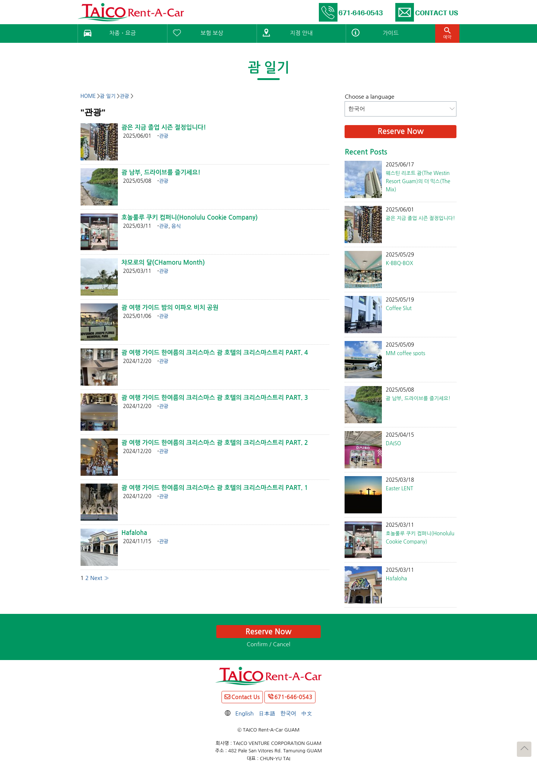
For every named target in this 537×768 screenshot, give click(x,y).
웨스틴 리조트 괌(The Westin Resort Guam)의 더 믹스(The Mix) (418, 181)
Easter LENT (399, 488)
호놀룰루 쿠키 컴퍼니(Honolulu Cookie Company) (190, 217)
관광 (163, 135)
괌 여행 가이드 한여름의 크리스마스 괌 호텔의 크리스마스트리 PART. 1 (215, 488)
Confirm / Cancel (269, 644)
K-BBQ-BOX (399, 263)
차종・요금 (122, 33)
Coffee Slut (398, 308)
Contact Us (245, 697)
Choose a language (369, 96)
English (244, 713)
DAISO (393, 443)
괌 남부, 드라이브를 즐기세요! (161, 172)
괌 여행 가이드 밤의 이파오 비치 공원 (170, 307)
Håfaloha (396, 578)
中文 (306, 713)
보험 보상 (212, 33)
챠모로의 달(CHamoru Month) (163, 262)
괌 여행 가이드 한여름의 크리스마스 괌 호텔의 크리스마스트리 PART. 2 (215, 443)
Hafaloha (134, 533)
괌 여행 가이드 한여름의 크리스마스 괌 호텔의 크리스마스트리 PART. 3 (215, 398)
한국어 (288, 713)
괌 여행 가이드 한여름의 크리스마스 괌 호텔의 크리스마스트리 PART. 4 (215, 353)
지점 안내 (301, 33)
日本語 (267, 713)
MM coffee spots (405, 353)
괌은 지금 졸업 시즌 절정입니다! (164, 127)
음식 (176, 226)
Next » (99, 578)
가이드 (390, 33)
